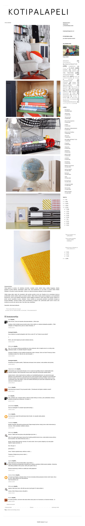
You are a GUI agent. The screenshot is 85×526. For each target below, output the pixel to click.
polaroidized (11, 405)
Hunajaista (67, 109)
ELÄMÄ (71, 68)
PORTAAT (74, 94)
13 (65, 205)
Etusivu (31, 507)
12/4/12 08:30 (11, 364)
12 (65, 207)
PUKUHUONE (66, 96)
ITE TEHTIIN (68, 73)
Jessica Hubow (12, 475)
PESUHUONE (66, 93)
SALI (71, 97)
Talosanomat (68, 117)
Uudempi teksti (8, 507)
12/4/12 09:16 (11, 382)
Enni (9, 319)
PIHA (74, 93)
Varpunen (67, 147)
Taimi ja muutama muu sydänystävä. (70, 235)
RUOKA (65, 97)
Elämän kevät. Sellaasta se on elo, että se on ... (71, 248)
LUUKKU (67, 158)
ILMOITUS (74, 71)
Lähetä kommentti (11, 504)
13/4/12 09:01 (11, 456)
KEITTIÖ (11, 310)
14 (65, 203)
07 (66, 219)
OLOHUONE (23, 310)
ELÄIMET (64, 68)
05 (66, 223)
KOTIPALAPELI (5, 5)
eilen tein (67, 135)
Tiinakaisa (10, 422)
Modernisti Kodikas (69, 132)
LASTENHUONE (67, 81)
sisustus (74, 99)
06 (66, 221)
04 (66, 225)
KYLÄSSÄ (77, 77)
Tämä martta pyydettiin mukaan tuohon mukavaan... (70, 240)
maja (66, 176)
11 (66, 211)
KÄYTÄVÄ (70, 79)
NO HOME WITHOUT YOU (71, 139)
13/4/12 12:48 (11, 481)
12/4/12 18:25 (11, 418)
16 (65, 199)
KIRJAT (75, 76)
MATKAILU (65, 86)
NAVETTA (65, 88)
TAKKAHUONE (66, 100)
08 (66, 217)
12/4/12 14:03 (11, 409)
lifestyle (74, 82)
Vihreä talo (67, 113)
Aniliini (66, 124)
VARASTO (65, 103)
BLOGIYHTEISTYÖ (70, 64)
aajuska (10, 460)
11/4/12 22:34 (11, 327)
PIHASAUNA (66, 94)
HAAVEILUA (66, 71)
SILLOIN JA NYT (66, 99)
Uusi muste (67, 188)
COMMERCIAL (72, 66)
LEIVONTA (65, 82)
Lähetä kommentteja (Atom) (13, 509)
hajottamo (67, 150)
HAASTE (74, 69)
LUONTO (74, 83)
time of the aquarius (69, 121)
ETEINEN (65, 69)
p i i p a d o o (68, 180)
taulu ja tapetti (68, 169)
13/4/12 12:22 (11, 470)
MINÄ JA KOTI (74, 86)
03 (66, 252)
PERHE (74, 91)
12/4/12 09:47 (11, 391)
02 (66, 254)
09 (66, 215)
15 (65, 201)
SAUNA (75, 97)
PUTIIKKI (75, 96)
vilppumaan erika (12, 369)
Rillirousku (11, 346)
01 (66, 256)
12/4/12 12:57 (11, 401)
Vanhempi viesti (55, 507)
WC (74, 103)
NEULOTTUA (75, 88)
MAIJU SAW (67, 154)
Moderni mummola (69, 165)
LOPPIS (65, 83)
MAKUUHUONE (17, 310)
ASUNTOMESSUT (67, 62)
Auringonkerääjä (69, 184)
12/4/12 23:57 (11, 427)
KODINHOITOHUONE (67, 77)
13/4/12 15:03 (11, 493)
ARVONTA (66, 61)
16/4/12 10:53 (11, 501)
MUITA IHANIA (68, 191)
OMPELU (65, 91)
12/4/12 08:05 (11, 356)
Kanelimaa (67, 161)
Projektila (67, 143)
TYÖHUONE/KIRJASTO (32, 310)
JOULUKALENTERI (68, 74)
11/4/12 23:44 (11, 341)
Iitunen (10, 387)
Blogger (46, 522)
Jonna (9, 414)
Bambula (67, 173)
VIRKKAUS (70, 103)
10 (66, 213)
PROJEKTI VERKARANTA (71, 128)
